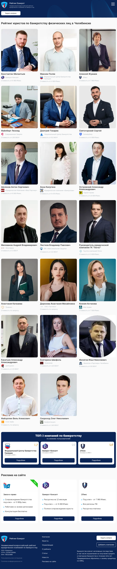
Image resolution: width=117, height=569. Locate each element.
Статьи (44, 553)
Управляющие (47, 545)
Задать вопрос (11, 13)
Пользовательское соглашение (11, 558)
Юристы (45, 541)
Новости (45, 557)
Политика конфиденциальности (11, 561)
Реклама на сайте (49, 561)
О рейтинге (46, 549)
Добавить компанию (106, 545)
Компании (46, 537)
